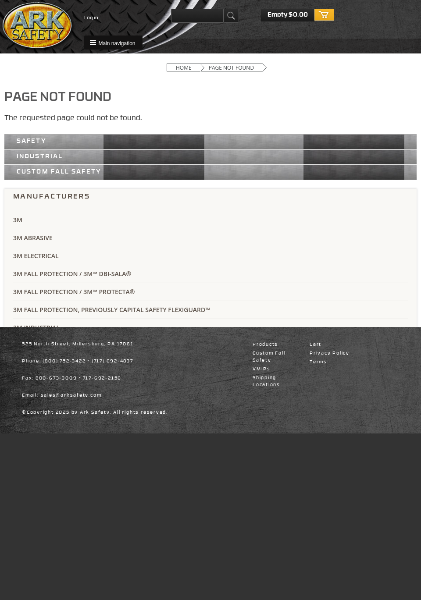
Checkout (324, 15)
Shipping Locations (266, 381)
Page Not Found (231, 67)
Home (184, 67)
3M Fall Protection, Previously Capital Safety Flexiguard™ (111, 309)
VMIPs (262, 369)
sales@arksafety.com (71, 395)
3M (17, 220)
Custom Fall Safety (59, 171)
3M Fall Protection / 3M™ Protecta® (74, 292)
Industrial (40, 156)
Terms (318, 362)
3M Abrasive (33, 238)
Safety (31, 141)
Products (265, 344)
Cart (315, 344)
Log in (91, 17)
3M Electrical (36, 256)
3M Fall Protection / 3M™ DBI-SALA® (72, 274)
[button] (113, 43)
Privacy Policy (330, 353)
